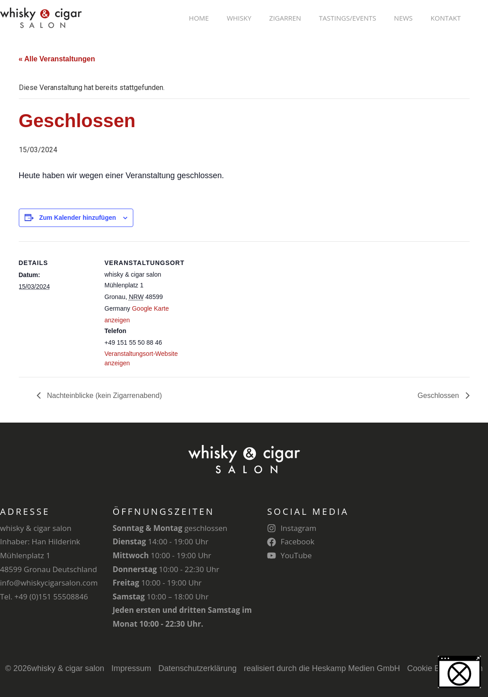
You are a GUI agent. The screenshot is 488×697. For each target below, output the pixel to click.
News (403, 17)
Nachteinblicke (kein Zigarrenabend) (103, 395)
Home (199, 17)
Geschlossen (439, 395)
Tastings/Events (347, 17)
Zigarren (285, 17)
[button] (459, 672)
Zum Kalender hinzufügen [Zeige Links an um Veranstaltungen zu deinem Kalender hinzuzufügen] (77, 217)
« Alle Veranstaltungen (57, 59)
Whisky (239, 17)
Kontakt (446, 17)
